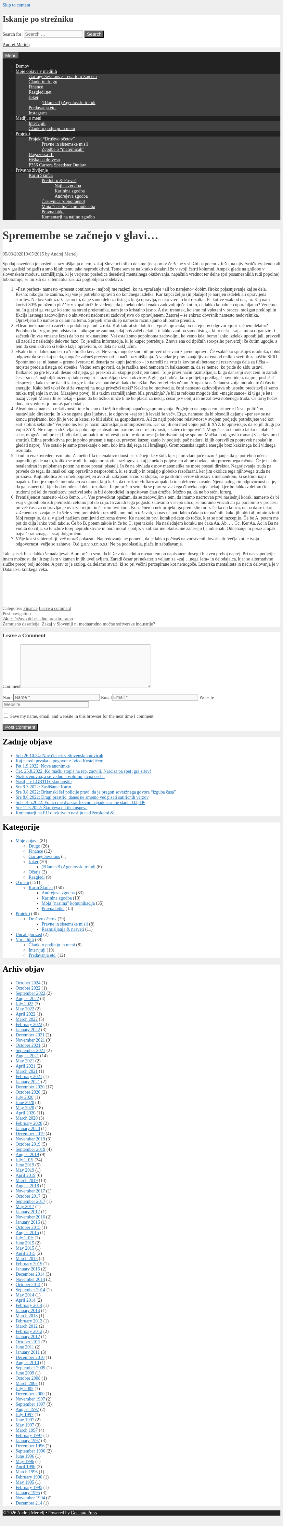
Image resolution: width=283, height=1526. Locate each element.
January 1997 (28, 1448)
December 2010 (30, 1365)
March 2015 (27, 1266)
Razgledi (37, 885)
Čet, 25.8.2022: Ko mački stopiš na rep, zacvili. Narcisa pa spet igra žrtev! (83, 779)
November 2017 (30, 1198)
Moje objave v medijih (36, 71)
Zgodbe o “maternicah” (63, 149)
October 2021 (28, 1053)
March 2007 (27, 1391)
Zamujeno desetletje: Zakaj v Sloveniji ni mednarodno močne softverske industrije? (79, 624)
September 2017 (30, 1209)
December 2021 (30, 1042)
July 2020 (24, 1105)
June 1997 (25, 1427)
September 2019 (30, 1157)
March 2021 (27, 1079)
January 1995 (28, 1500)
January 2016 (28, 1230)
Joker (33, 97)
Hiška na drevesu (44, 159)
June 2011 (25, 1354)
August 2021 (27, 1063)
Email (106, 705)
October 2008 (28, 1386)
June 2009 (25, 1380)
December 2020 (30, 1094)
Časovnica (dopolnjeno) (63, 201)
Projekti (23, 133)
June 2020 (25, 1110)
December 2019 (30, 1141)
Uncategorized (29, 942)
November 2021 (30, 1048)
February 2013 (29, 1328)
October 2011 (28, 1349)
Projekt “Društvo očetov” (52, 139)
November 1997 (30, 1406)
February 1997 (29, 1443)
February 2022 (29, 1032)
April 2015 (25, 1261)
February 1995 (29, 1495)
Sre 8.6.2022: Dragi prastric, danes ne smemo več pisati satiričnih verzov (82, 805)
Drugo (34, 853)
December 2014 (30, 1282)
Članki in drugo (43, 81)
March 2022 (27, 1027)
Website (206, 705)
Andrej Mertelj (16, 44)
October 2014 (28, 1292)
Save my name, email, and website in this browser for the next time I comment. (82, 724)
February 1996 (29, 1484)
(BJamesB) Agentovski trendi (69, 102)
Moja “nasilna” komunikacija (68, 206)
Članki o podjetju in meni (52, 128)
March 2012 (27, 1334)
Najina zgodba (68, 185)
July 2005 (24, 1396)
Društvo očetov (43, 926)
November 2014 (30, 1287)
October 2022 (28, 995)
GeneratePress (84, 1520)
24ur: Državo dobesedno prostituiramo (38, 618)
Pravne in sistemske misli (65, 144)
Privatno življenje (32, 170)
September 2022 (30, 1001)
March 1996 (27, 1479)
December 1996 (30, 1453)
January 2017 (28, 1219)
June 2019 (25, 1172)
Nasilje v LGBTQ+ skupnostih (43, 789)
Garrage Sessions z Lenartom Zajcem (63, 76)
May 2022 (25, 1016)
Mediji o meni (28, 118)
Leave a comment (55, 608)
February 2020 (29, 1131)
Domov (22, 66)
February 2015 (29, 1271)
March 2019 (27, 1188)
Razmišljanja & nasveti (63, 937)
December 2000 (30, 1401)
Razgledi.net (40, 92)
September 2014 (30, 1297)
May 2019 (25, 1178)
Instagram (38, 113)
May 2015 (25, 1256)
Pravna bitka (53, 211)
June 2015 (25, 1250)
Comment (11, 694)
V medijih (25, 947)
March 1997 (27, 1438)
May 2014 (25, 1302)
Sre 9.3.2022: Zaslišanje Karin (43, 794)
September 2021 (30, 1058)
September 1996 (30, 1458)
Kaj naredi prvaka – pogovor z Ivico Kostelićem (59, 768)
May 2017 (25, 1214)
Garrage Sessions (44, 864)
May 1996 (25, 1469)
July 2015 (24, 1245)
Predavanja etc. (43, 107)
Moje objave (27, 848)
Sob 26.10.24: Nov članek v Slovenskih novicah (59, 763)
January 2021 (28, 1089)
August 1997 (27, 1417)
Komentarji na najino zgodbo (68, 217)
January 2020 (28, 1136)
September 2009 (30, 1375)
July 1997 (24, 1422)
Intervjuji (37, 123)
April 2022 (25, 1022)
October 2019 (28, 1152)
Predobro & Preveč (59, 180)
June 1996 (25, 1464)
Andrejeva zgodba (71, 196)
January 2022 (28, 1037)
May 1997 (25, 1432)
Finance (36, 87)
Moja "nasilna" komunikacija (68, 911)
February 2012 (29, 1339)
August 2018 (27, 1193)
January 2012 (28, 1344)
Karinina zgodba (70, 191)
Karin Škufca (41, 175)
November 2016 (30, 1224)
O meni (22, 890)
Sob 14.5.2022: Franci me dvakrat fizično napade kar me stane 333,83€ (80, 810)
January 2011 (28, 1360)
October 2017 (28, 1204)
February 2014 (29, 1313)
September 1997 (30, 1412)
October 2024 (28, 990)
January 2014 (28, 1318)
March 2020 (27, 1126)
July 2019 (24, 1167)
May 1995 (25, 1490)
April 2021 (25, 1074)
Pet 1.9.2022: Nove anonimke (43, 773)
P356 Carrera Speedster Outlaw (57, 165)
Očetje (35, 879)
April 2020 (25, 1120)
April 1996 (25, 1474)
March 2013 (27, 1323)
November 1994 (30, 1505)
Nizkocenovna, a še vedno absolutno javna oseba (60, 784)
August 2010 (27, 1370)
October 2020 (28, 1100)
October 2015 (28, 1235)
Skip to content (16, 5)
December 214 (29, 1510)
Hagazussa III (41, 154)
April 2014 (25, 1308)
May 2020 (25, 1115)
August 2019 (27, 1162)
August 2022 (27, 1006)
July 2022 (24, 1011)
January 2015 (28, 1276)
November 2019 (30, 1146)
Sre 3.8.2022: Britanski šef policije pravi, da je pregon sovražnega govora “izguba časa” (96, 799)
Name (8, 705)
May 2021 (25, 1068)
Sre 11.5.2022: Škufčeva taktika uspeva (51, 815)
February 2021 (29, 1084)
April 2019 (25, 1183)
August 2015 (27, 1240)
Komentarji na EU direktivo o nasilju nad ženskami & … (68, 820)
